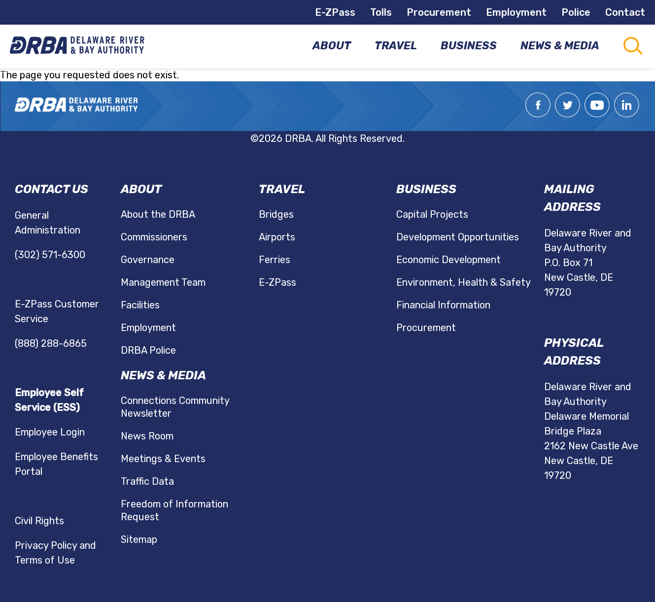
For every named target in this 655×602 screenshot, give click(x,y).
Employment (516, 12)
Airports (277, 237)
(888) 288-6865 (51, 343)
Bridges (276, 214)
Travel (282, 189)
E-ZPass (335, 12)
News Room (147, 436)
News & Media (163, 375)
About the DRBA (158, 214)
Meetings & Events (163, 459)
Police (575, 12)
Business (426, 189)
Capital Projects (432, 214)
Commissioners (154, 237)
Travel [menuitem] (396, 45)
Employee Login (50, 432)
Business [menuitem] (469, 45)
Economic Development (448, 260)
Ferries (274, 260)
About (141, 189)
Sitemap (139, 539)
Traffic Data (147, 481)
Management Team (163, 282)
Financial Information (443, 305)
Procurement (439, 12)
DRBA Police (148, 350)
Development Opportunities (457, 237)
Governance (147, 260)
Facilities (140, 305)
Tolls (381, 12)
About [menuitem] (331, 45)
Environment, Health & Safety (463, 282)
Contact (625, 12)
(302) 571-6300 (50, 255)
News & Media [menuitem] (559, 45)
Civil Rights (39, 521)
